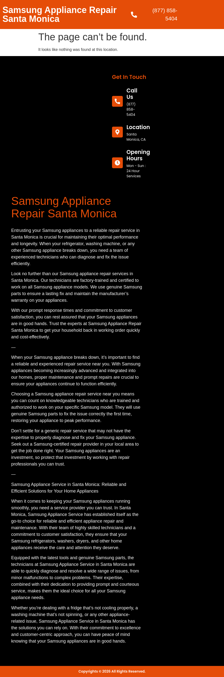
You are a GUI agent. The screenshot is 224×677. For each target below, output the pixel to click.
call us (131, 94)
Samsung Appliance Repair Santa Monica (59, 14)
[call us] (117, 101)
